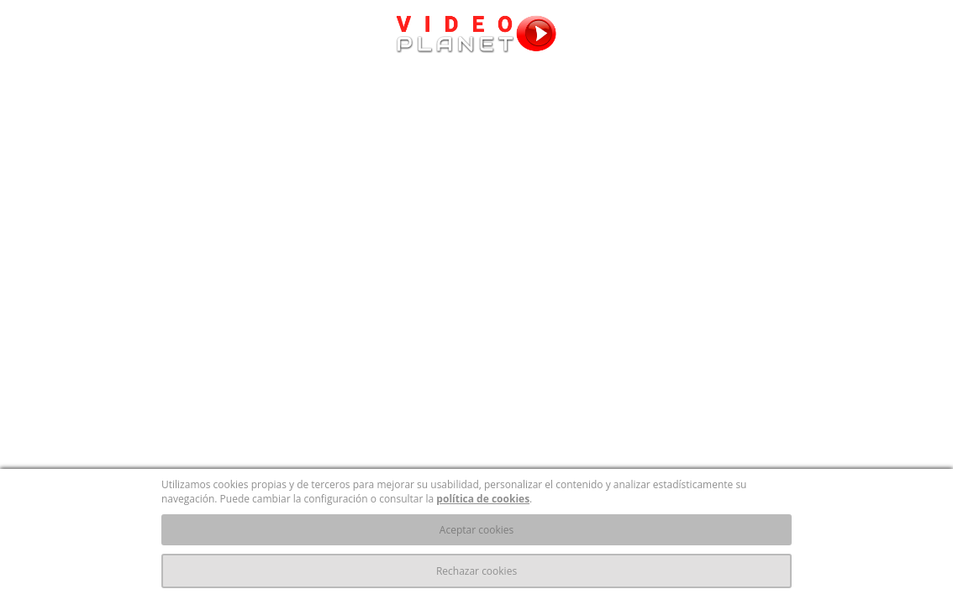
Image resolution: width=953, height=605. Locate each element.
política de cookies (482, 499)
